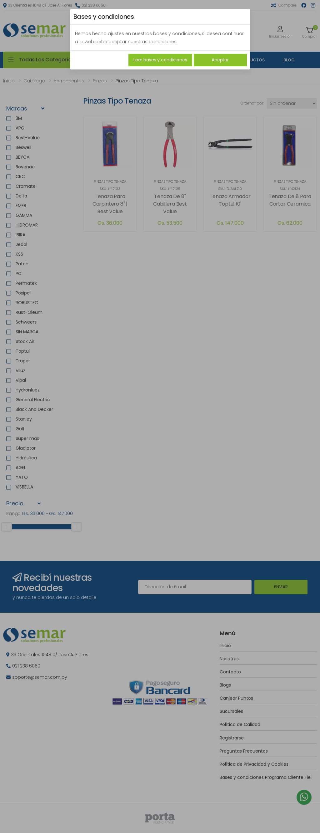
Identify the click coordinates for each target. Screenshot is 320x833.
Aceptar (220, 60)
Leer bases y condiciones (160, 60)
